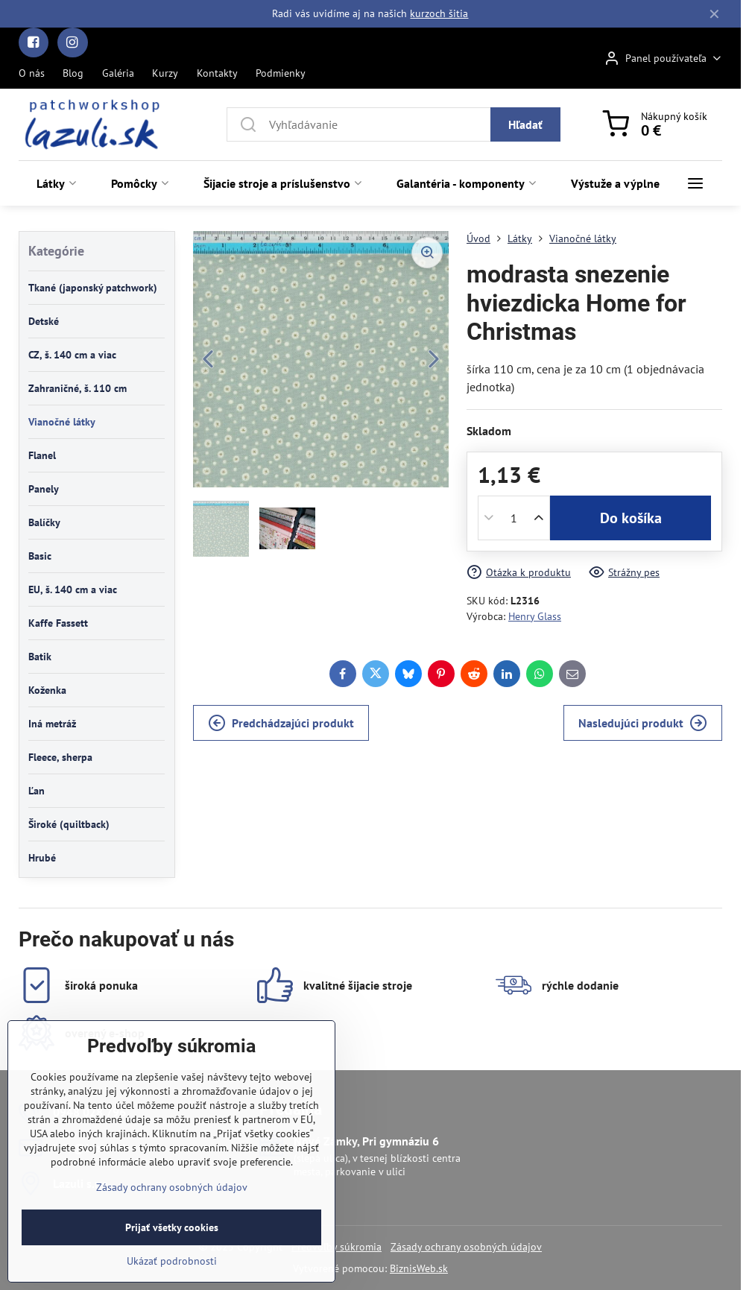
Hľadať (525, 124)
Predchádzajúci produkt (281, 723)
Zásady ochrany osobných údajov (466, 1246)
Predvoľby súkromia (336, 1246)
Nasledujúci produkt (642, 723)
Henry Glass (534, 616)
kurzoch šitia (439, 13)
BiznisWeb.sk (419, 1268)
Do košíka (631, 518)
